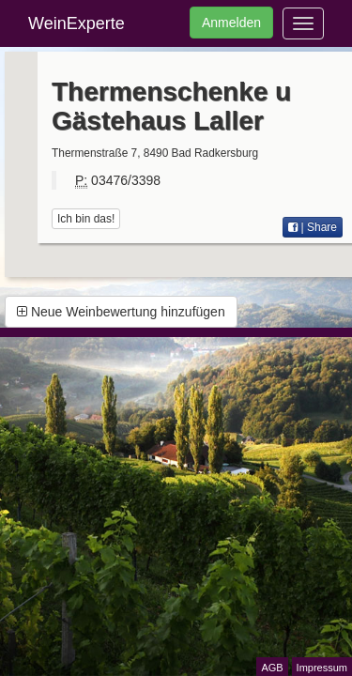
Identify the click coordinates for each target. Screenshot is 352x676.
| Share (312, 227)
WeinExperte (76, 23)
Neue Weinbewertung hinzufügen (121, 311)
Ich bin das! (86, 218)
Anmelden (231, 22)
